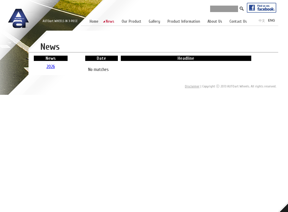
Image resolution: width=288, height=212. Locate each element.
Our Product (131, 21)
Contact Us (238, 21)
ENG (271, 20)
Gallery (154, 21)
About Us (214, 21)
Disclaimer (192, 86)
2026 (50, 66)
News (110, 21)
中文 (262, 20)
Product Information (184, 21)
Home (94, 21)
